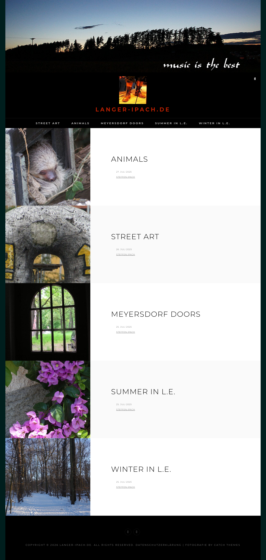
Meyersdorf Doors (122, 123)
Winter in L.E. (214, 123)
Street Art (48, 123)
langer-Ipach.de (133, 109)
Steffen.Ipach (125, 177)
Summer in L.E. (171, 123)
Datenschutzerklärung (159, 544)
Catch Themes (227, 544)
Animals (80, 123)
